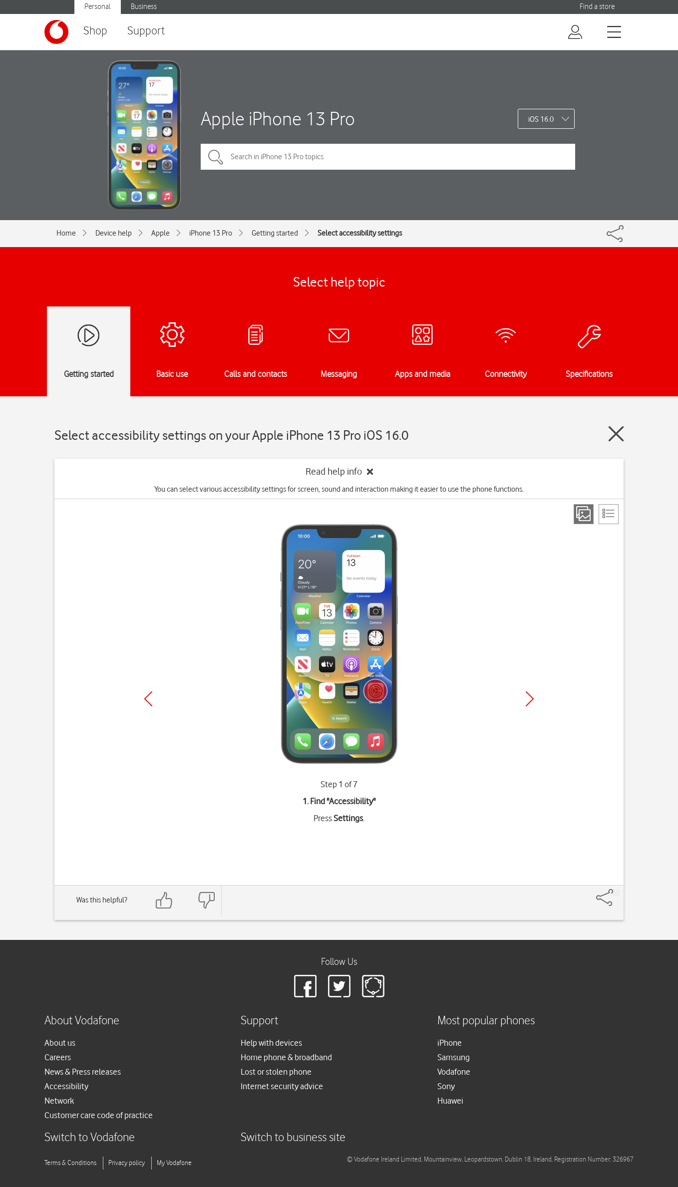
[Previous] (148, 698)
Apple (160, 233)
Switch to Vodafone (89, 1138)
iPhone (449, 1043)
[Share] (616, 892)
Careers (57, 1057)
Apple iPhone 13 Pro (278, 118)
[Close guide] (616, 433)
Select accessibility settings (360, 233)
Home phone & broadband (286, 1057)
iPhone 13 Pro (210, 233)
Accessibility (66, 1086)
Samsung (453, 1057)
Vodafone (453, 1072)
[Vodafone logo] (56, 32)
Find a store (597, 6)
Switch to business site (293, 1138)
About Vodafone (81, 1021)
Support (146, 31)
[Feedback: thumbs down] (206, 900)
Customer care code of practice (98, 1115)
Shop (95, 31)
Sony (446, 1086)
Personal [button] (97, 6)
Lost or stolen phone (276, 1072)
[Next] (530, 698)
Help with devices (271, 1043)
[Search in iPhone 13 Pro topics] (388, 157)
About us (59, 1043)
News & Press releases (82, 1072)
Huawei (450, 1101)
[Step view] (584, 514)
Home (66, 233)
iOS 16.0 (541, 119)
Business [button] (144, 6)
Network (59, 1101)
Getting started (275, 233)
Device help (113, 233)
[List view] (609, 514)
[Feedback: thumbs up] (164, 900)
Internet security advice (282, 1086)
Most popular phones (486, 1021)
